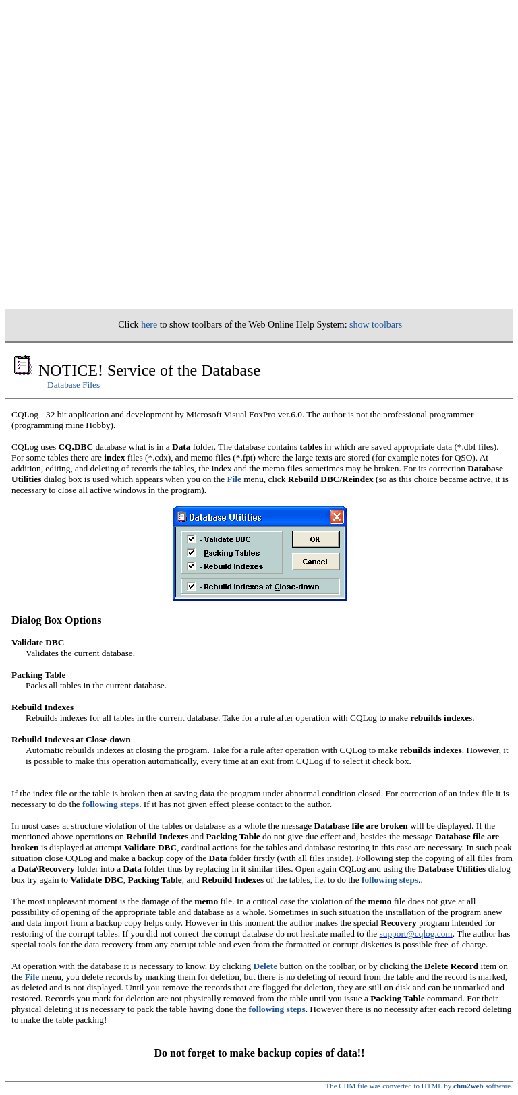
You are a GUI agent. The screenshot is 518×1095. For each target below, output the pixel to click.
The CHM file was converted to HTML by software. (419, 1086)
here (149, 325)
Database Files (73, 385)
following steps (110, 804)
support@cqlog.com (416, 933)
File (234, 479)
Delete (266, 966)
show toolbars (375, 325)
